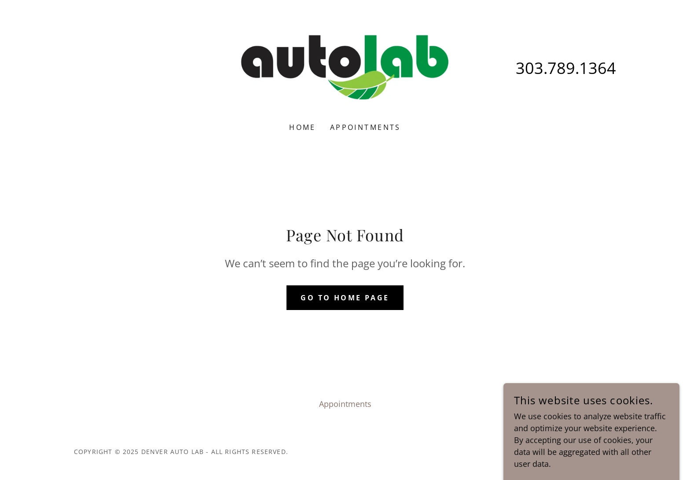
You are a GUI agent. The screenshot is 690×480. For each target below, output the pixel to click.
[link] (345, 67)
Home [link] (302, 127)
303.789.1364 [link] (566, 68)
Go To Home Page (345, 298)
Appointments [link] (365, 127)
